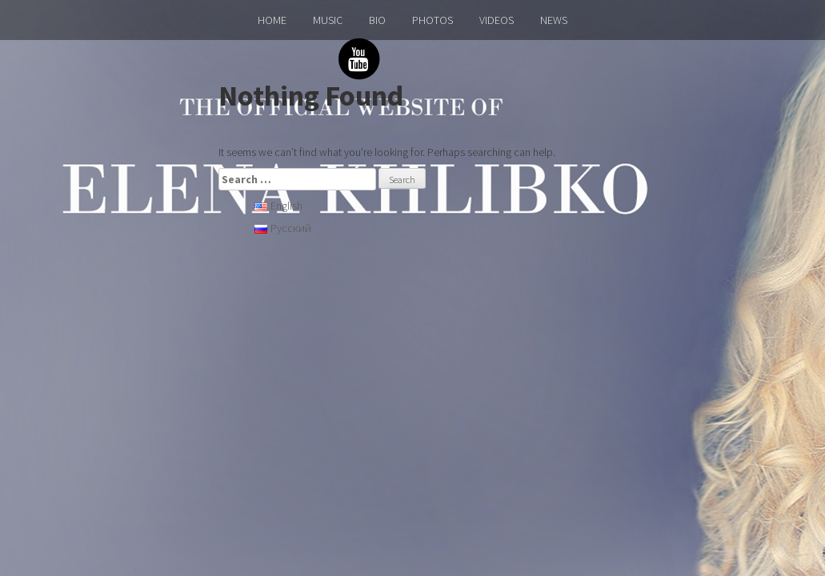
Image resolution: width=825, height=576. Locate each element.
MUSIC (327, 20)
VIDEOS (496, 20)
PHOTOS (432, 20)
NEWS (553, 20)
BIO (377, 20)
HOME (272, 20)
